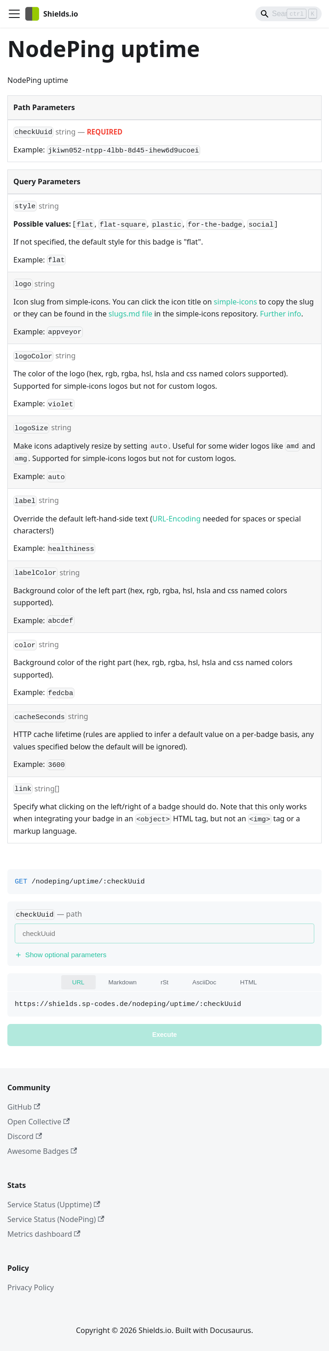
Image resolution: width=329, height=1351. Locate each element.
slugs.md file (130, 314)
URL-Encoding (176, 519)
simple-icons (235, 302)
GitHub (23, 1107)
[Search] (288, 13)
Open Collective (38, 1122)
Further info (280, 314)
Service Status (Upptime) (53, 1204)
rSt (164, 982)
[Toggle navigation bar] (14, 14)
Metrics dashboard (44, 1234)
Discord (24, 1136)
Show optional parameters (60, 955)
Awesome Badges (42, 1151)
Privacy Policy (30, 1287)
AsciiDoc (204, 982)
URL (78, 982)
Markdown (123, 982)
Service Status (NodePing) (55, 1219)
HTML (248, 982)
